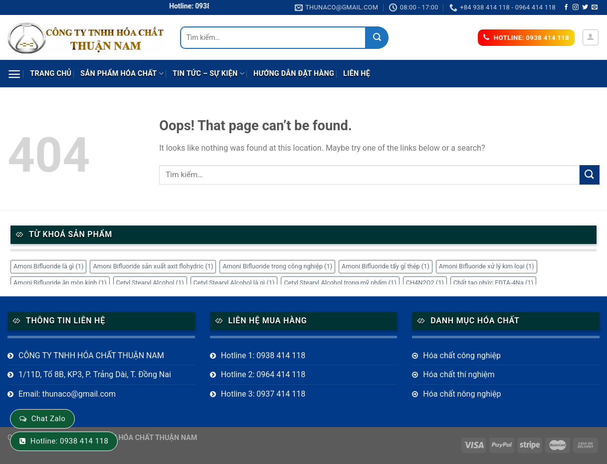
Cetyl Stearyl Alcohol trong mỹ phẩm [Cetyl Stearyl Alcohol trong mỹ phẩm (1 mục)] (340, 282)
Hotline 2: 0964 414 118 (263, 374)
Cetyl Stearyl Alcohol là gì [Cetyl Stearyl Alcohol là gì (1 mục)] (234, 282)
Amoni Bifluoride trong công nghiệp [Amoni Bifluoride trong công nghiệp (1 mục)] (277, 266)
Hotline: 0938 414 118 (69, 441)
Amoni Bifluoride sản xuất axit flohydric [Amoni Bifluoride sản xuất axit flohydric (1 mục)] (153, 266)
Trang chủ (50, 73)
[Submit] (377, 37)
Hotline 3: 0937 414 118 (263, 394)
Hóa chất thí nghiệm (458, 374)
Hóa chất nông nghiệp (462, 394)
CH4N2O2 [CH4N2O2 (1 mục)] (425, 282)
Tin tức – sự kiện (208, 73)
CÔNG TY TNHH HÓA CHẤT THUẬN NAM (91, 355)
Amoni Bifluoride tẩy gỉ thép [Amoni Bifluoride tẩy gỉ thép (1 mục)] (385, 266)
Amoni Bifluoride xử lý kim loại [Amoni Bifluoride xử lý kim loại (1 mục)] (486, 266)
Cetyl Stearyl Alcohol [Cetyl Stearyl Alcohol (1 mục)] (150, 282)
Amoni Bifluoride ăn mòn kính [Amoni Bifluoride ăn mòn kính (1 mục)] (60, 282)
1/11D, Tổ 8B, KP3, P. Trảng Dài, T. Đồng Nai (94, 374)
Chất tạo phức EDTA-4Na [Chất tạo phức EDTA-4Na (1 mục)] (493, 282)
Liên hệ (356, 73)
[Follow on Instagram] (576, 7)
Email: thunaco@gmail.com (67, 394)
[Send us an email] (595, 7)
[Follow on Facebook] (566, 7)
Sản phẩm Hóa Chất (122, 73)
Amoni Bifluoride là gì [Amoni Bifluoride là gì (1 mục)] (48, 266)
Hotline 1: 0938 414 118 (263, 355)
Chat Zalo (48, 418)
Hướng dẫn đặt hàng (293, 73)
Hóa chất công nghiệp (462, 355)
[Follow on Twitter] (585, 7)
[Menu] (14, 74)
